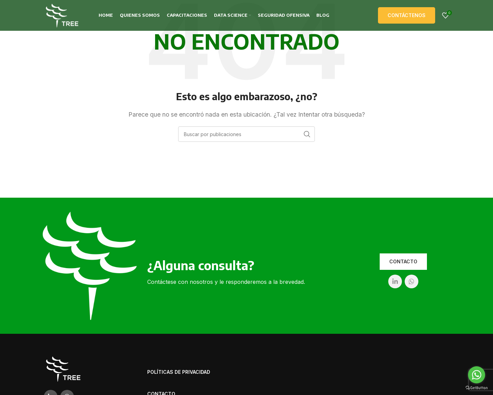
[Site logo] (61, 14)
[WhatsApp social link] (411, 281)
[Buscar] (246, 134)
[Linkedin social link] (395, 281)
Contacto (403, 261)
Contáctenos (407, 15)
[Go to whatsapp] (476, 374)
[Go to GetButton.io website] (477, 388)
